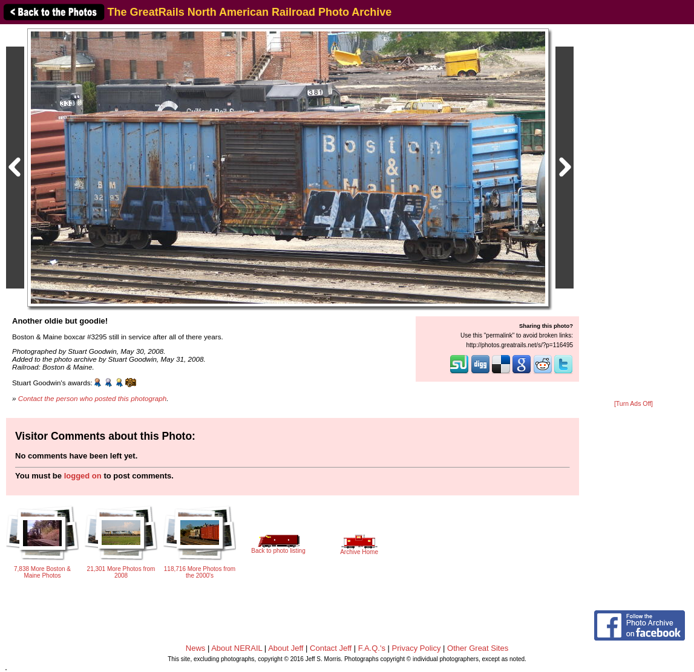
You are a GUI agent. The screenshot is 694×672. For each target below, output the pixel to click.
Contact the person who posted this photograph (92, 398)
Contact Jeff (331, 648)
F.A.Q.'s (371, 648)
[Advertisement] (633, 212)
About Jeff (285, 648)
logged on (83, 475)
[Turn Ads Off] (633, 403)
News (196, 648)
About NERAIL (236, 648)
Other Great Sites (477, 648)
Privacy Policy (416, 648)
